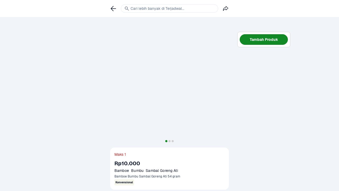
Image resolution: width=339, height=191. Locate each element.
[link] (113, 8)
